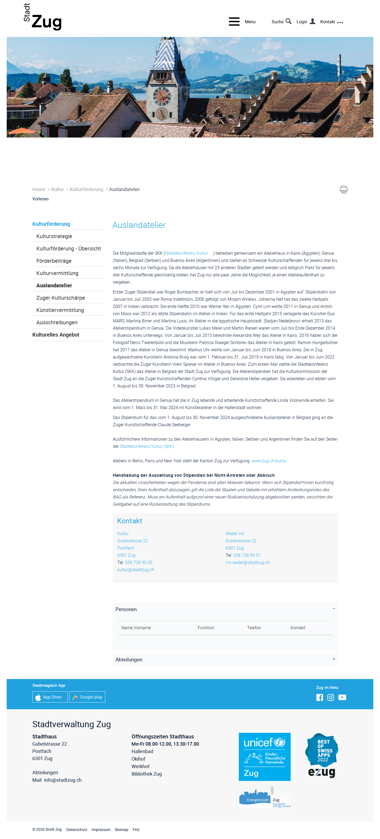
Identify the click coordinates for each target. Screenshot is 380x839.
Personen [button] (126, 609)
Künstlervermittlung (60, 310)
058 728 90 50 (138, 562)
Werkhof (140, 766)
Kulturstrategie (54, 236)
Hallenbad (142, 751)
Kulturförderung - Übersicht (68, 248)
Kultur (123, 533)
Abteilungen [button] (129, 659)
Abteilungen (45, 772)
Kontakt (327, 22)
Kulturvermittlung (57, 273)
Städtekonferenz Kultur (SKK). (150, 446)
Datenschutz (76, 829)
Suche (277, 22)
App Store (48, 697)
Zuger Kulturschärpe (60, 297)
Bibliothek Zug (147, 774)
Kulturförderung (51, 223)
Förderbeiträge (54, 260)
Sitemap (121, 829)
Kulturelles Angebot (55, 334)
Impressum (101, 829)
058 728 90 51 (247, 555)
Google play (87, 697)
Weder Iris (235, 533)
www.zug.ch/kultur (271, 461)
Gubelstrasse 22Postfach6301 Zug (132, 548)
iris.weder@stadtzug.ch (248, 562)
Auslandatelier (54, 285)
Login (302, 22)
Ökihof (138, 759)
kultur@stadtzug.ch (135, 570)
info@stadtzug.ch (63, 780)
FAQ (136, 829)
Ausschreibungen (57, 322)
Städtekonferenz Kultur (189, 253)
